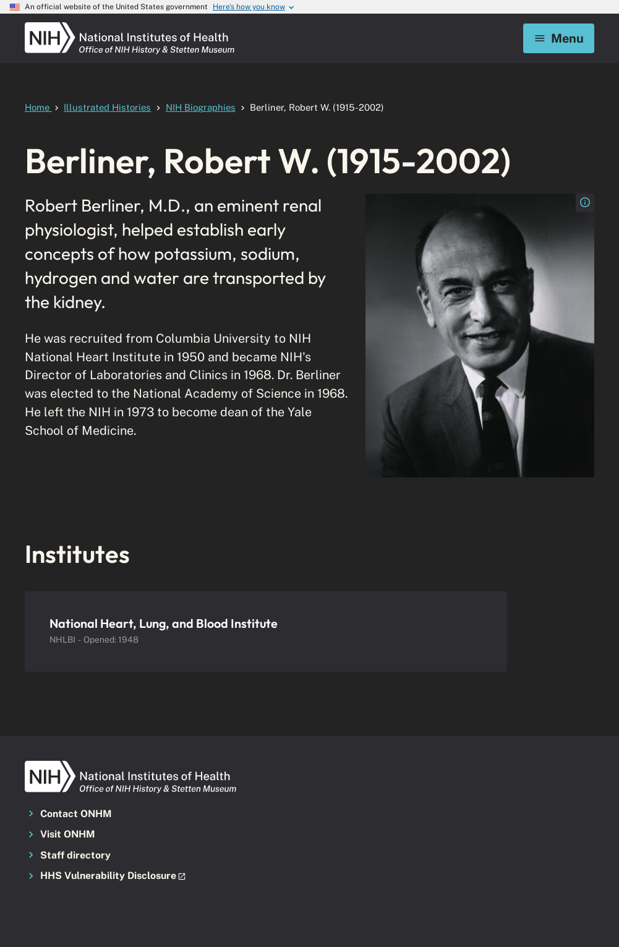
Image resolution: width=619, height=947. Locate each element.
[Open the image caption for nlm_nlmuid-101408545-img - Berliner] (585, 203)
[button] (115, 876)
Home (38, 107)
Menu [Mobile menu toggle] (559, 38)
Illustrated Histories (107, 107)
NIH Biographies (201, 107)
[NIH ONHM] (130, 26)
